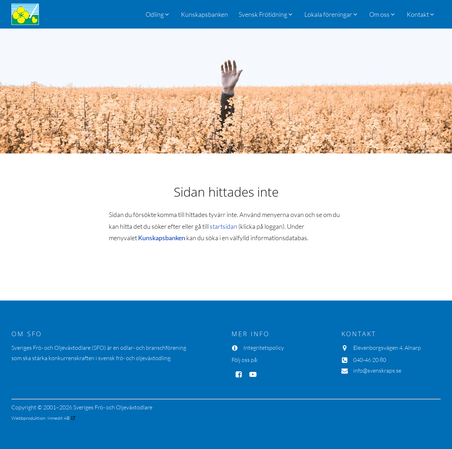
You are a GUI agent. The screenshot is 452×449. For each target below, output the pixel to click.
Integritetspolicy (263, 347)
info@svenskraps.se (377, 370)
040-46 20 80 (369, 359)
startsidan (223, 226)
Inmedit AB (58, 418)
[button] (266, 14)
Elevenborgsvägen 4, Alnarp (387, 347)
